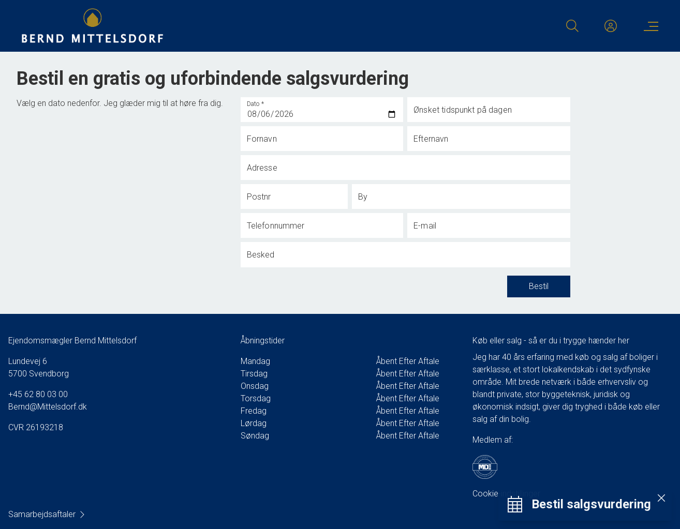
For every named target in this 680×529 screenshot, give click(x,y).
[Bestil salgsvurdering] (579, 504)
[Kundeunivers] (610, 26)
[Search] (572, 26)
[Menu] (649, 26)
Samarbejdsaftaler (47, 514)
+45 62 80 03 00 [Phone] (38, 394)
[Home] (180, 26)
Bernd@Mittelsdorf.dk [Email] (47, 407)
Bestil (539, 286)
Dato (255, 104)
